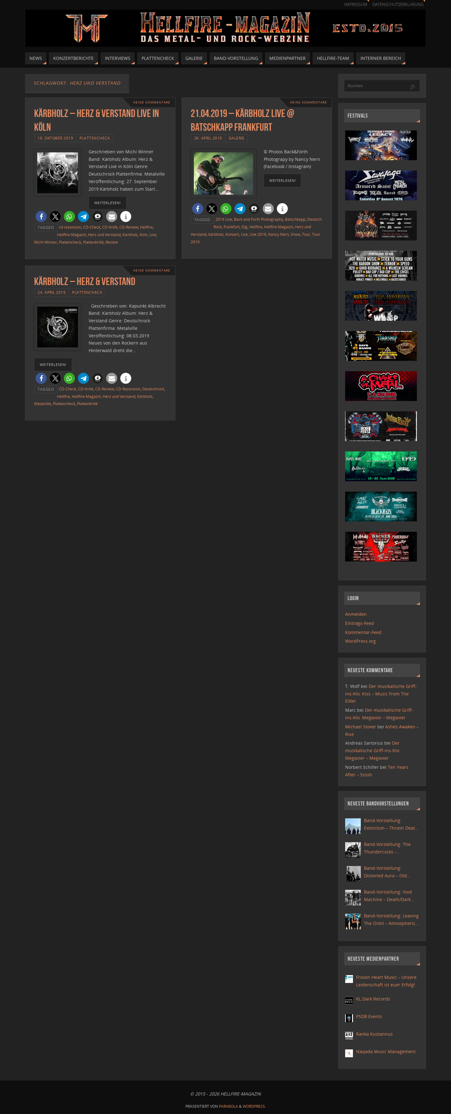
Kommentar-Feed (363, 632)
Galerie (237, 137)
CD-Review (128, 227)
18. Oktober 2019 (55, 137)
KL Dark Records (373, 999)
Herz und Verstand (104, 234)
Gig (244, 226)
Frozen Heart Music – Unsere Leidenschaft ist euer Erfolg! (386, 981)
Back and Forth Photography (258, 219)
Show (295, 234)
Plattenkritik (93, 242)
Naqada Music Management (386, 1051)
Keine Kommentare (151, 102)
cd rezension (70, 227)
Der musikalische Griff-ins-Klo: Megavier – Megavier (372, 750)
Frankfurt (232, 226)
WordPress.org (360, 641)
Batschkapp (295, 219)
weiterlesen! (107, 202)
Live (152, 234)
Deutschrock (153, 388)
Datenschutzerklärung (397, 4)
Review (112, 242)
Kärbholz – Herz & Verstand (84, 281)
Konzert (232, 234)
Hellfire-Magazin (71, 234)
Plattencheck (95, 137)
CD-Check (91, 227)
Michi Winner (45, 242)
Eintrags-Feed (359, 623)
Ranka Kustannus (374, 1034)
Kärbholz (130, 234)
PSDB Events (369, 1016)
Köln (144, 234)
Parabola (228, 1106)
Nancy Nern (278, 234)
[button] (41, 216)
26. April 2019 (208, 137)
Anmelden (356, 614)
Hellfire (146, 227)
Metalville (42, 403)
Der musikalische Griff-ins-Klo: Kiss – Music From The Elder (381, 693)
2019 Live (223, 219)
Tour (306, 234)
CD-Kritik (109, 227)
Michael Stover (360, 727)
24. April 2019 (51, 292)
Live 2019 (258, 234)
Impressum (355, 4)
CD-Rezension (128, 388)
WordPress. (254, 1106)
